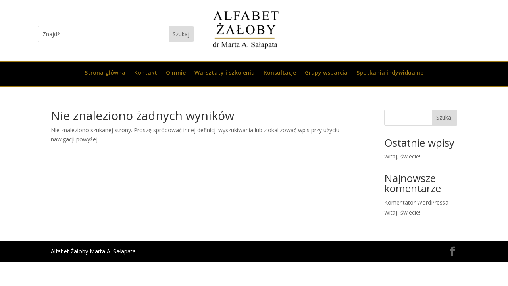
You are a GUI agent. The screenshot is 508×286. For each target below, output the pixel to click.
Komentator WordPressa (416, 202)
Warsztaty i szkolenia (224, 73)
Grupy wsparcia (326, 73)
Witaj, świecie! (402, 156)
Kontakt (145, 73)
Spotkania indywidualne (389, 73)
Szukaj (444, 117)
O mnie (176, 73)
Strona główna (105, 73)
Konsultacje (280, 73)
